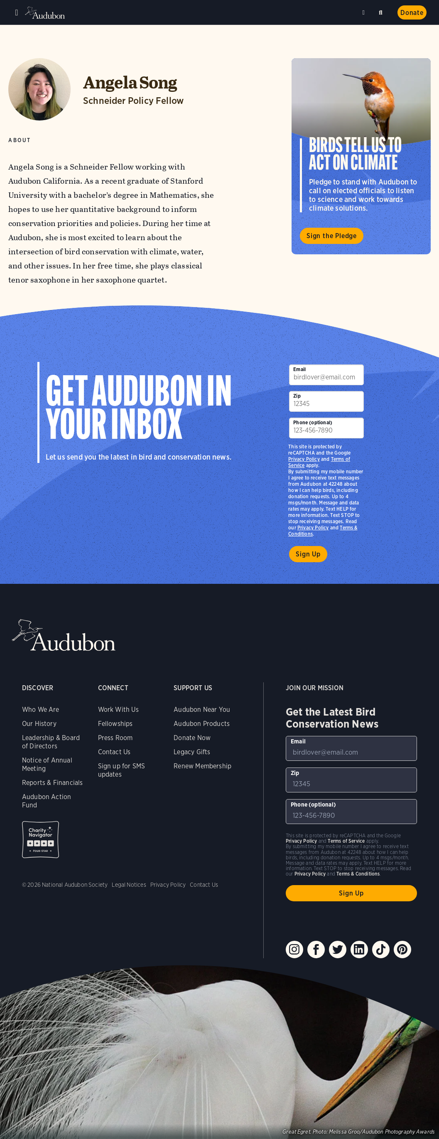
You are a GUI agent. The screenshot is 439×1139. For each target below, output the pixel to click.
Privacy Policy (313, 527)
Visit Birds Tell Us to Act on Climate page (361, 156)
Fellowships (115, 724)
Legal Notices (129, 884)
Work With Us (118, 709)
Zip (297, 396)
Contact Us (114, 752)
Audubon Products (202, 724)
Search (382, 11)
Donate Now (192, 738)
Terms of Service (346, 841)
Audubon (45, 13)
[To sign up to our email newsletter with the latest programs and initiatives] (326, 374)
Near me (364, 12)
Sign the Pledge (332, 236)
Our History (39, 724)
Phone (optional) (312, 422)
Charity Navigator (40, 839)
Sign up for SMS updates (121, 770)
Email (299, 369)
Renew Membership (202, 766)
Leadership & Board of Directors (51, 742)
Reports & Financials (52, 783)
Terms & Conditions (358, 874)
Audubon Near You (202, 709)
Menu (16, 12)
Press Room (115, 738)
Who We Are (40, 709)
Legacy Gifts (192, 752)
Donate (412, 13)
